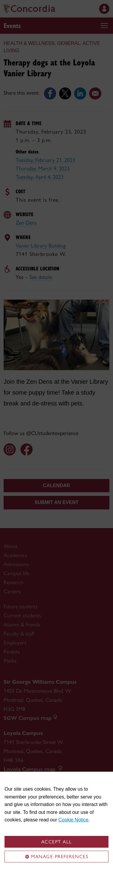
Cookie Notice (73, 819)
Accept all (56, 842)
